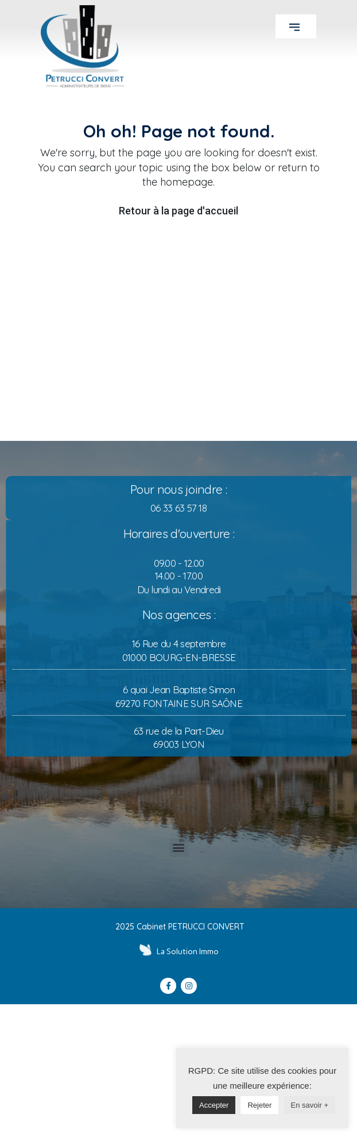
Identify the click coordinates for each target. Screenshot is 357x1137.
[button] (295, 26)
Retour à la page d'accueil (178, 211)
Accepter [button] (201, 1105)
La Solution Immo (188, 952)
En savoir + (296, 1105)
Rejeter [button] (247, 1105)
